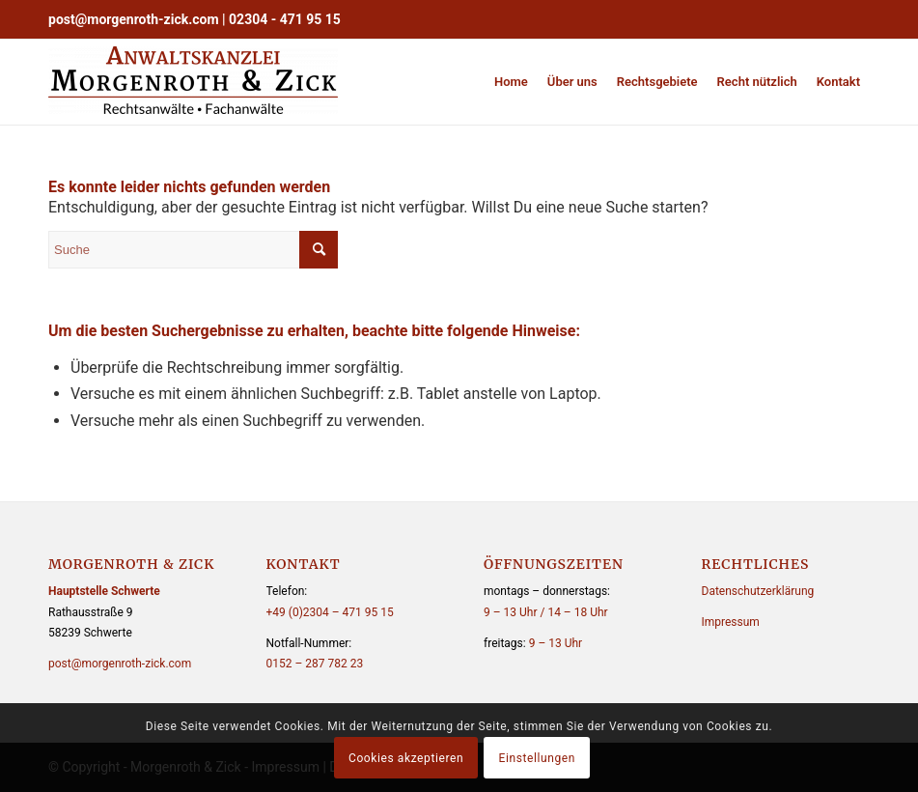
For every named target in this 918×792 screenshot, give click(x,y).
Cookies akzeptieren (405, 758)
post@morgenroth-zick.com (133, 19)
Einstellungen (537, 758)
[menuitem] (511, 82)
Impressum (731, 622)
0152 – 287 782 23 (315, 663)
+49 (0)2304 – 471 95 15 (330, 612)
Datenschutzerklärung (758, 591)
